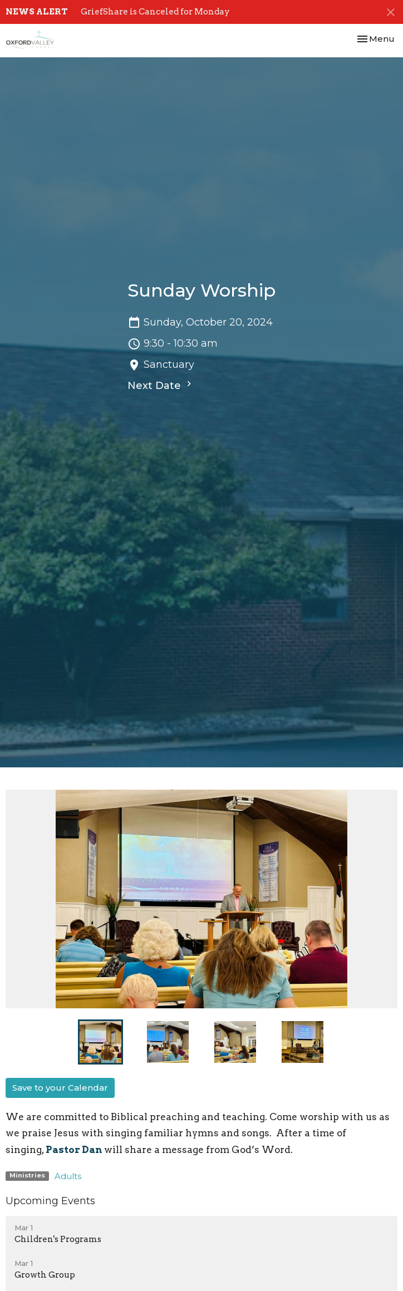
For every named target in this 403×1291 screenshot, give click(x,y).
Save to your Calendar (60, 1087)
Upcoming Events (50, 1201)
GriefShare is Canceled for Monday (155, 12)
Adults (68, 1176)
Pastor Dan (74, 1149)
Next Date (160, 385)
